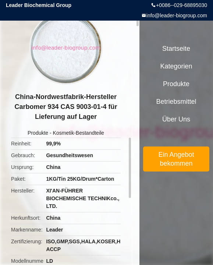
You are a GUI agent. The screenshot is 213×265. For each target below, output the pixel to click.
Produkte (38, 133)
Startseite (176, 48)
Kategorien (176, 66)
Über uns (176, 119)
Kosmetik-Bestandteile (78, 133)
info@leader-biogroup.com (176, 15)
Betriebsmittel (176, 101)
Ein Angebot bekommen (176, 159)
